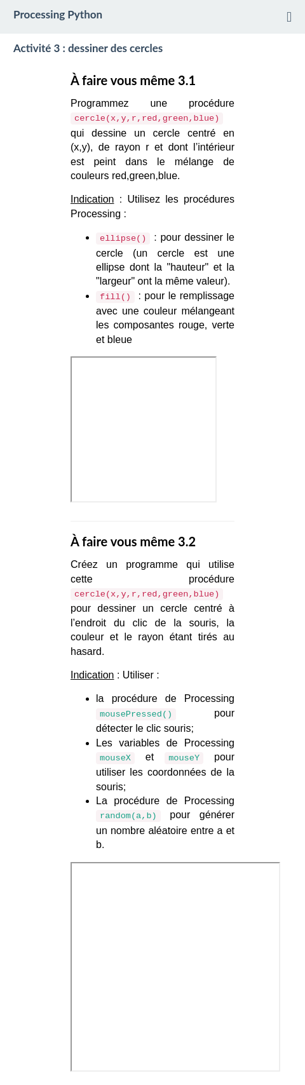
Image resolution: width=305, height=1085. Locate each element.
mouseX (115, 758)
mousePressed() (136, 714)
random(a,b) (128, 816)
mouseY (184, 758)
